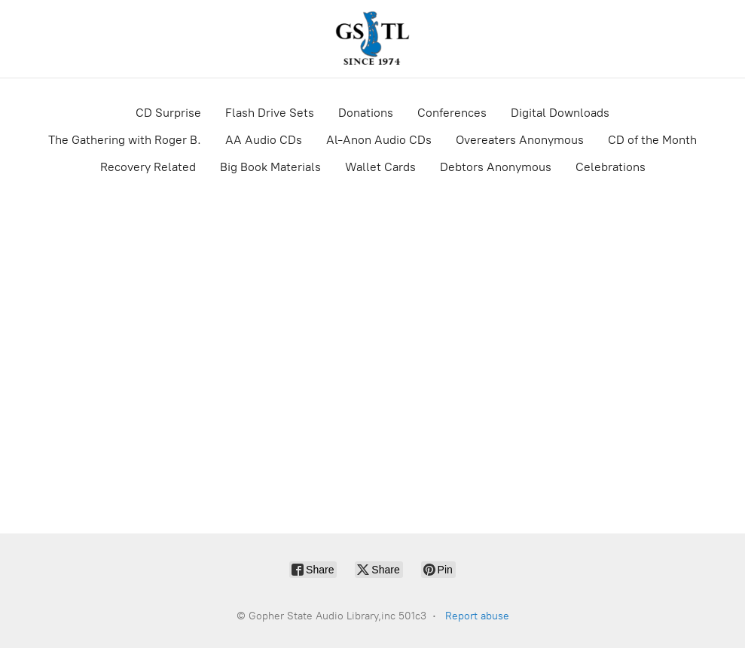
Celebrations (611, 167)
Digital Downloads (560, 112)
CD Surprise (168, 112)
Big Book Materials (270, 167)
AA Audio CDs (263, 140)
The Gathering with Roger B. (124, 140)
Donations (365, 112)
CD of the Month (652, 140)
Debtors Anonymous (495, 167)
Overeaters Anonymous (520, 140)
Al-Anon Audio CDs (379, 140)
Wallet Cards (380, 167)
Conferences (452, 112)
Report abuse (477, 616)
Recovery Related (148, 167)
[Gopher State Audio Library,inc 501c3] (372, 39)
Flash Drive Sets (269, 112)
